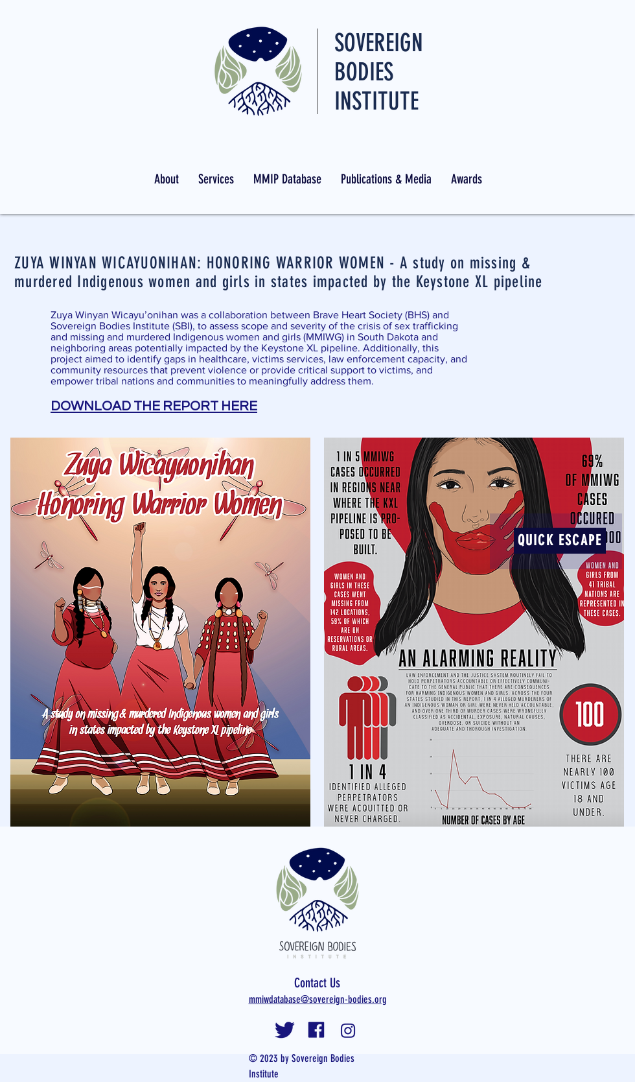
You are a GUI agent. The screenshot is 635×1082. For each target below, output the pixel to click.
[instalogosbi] (348, 1030)
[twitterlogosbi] (284, 1030)
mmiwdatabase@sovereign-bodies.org (318, 999)
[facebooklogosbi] (316, 1030)
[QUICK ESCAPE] (560, 541)
